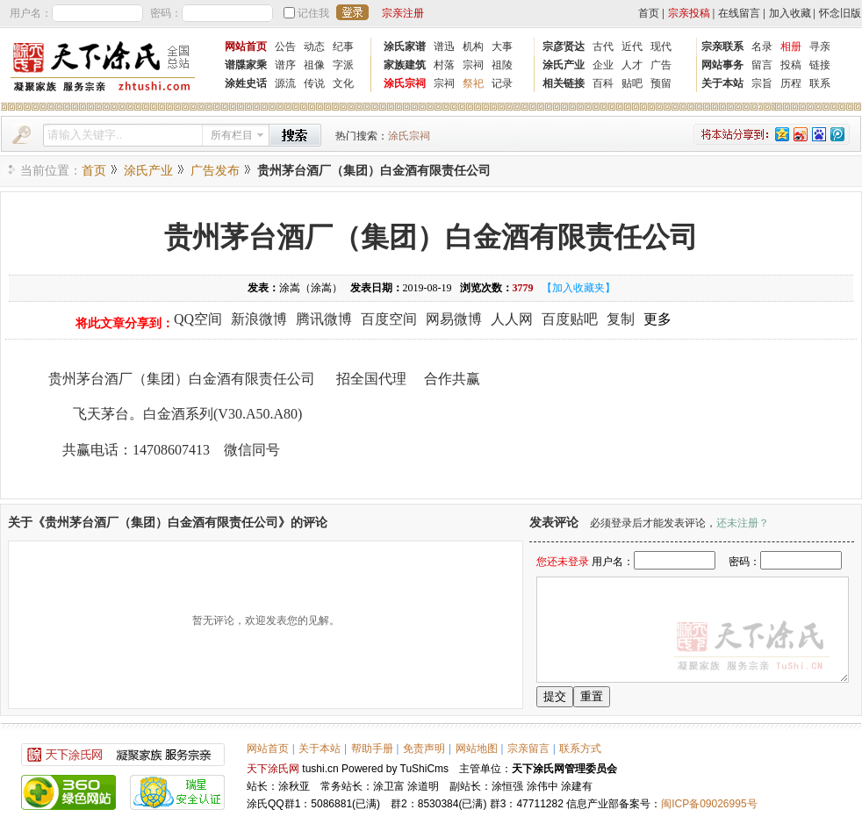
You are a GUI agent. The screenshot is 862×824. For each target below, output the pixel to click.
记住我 (313, 13)
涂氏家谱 (405, 46)
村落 (444, 65)
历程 (790, 83)
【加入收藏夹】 (578, 288)
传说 (314, 83)
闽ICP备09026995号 (709, 804)
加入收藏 (790, 13)
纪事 (343, 46)
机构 (473, 46)
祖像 (314, 65)
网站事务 (722, 65)
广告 (661, 65)
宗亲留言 (528, 748)
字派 (343, 65)
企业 (603, 65)
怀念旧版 (840, 13)
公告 (285, 46)
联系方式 (580, 748)
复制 (621, 319)
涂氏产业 (563, 65)
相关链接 (563, 83)
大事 (502, 46)
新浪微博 (259, 319)
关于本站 (722, 83)
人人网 (512, 319)
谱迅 (444, 46)
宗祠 (473, 65)
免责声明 (424, 748)
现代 (661, 46)
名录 (761, 46)
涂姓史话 (246, 83)
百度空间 (389, 319)
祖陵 (502, 65)
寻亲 (819, 46)
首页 (648, 13)
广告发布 (215, 170)
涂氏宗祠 (405, 83)
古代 (603, 46)
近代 (632, 46)
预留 (661, 83)
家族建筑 (405, 65)
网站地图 (477, 748)
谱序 (285, 65)
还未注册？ (742, 523)
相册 (790, 46)
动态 (314, 46)
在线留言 (739, 13)
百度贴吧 (570, 319)
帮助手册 (372, 748)
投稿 (790, 65)
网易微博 (454, 319)
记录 (502, 83)
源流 (285, 83)
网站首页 (246, 46)
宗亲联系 (722, 46)
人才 (632, 65)
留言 (761, 65)
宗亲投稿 (689, 13)
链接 (819, 65)
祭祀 (473, 83)
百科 (603, 83)
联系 (819, 83)
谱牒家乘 (246, 65)
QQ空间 (198, 319)
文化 (343, 83)
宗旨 (761, 83)
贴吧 (632, 83)
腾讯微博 (324, 319)
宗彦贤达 (563, 46)
